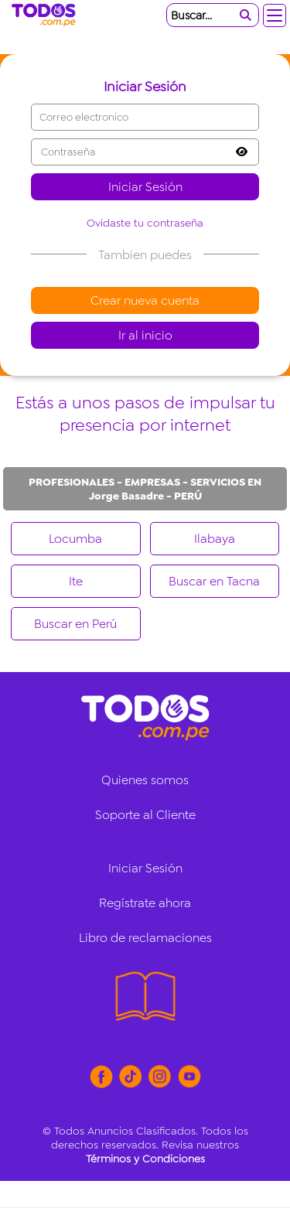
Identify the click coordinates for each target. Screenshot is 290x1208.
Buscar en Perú (75, 624)
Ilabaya (214, 539)
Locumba (75, 539)
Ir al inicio (145, 335)
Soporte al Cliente (145, 815)
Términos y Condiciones (145, 1158)
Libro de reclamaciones (145, 938)
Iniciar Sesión (145, 187)
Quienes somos (145, 780)
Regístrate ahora (145, 903)
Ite (76, 581)
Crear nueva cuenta (145, 300)
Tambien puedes (145, 255)
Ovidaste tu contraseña (145, 223)
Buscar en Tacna (214, 581)
